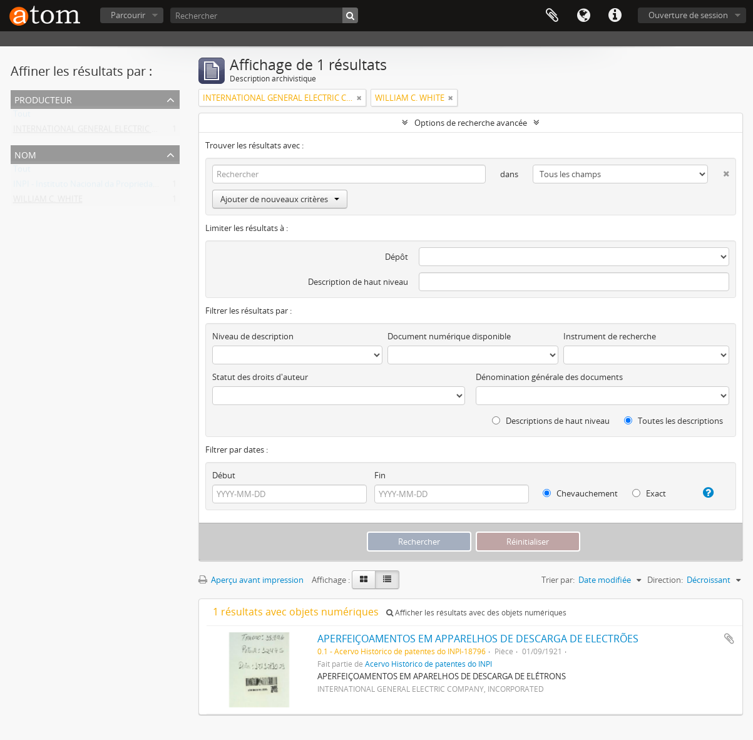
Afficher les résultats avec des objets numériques (476, 612)
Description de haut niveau (358, 281)
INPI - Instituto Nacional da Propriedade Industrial (106, 186)
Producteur (43, 98)
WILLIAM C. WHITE (48, 201)
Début (223, 475)
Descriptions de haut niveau (551, 420)
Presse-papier (552, 15)
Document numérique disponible (449, 336)
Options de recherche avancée (470, 122)
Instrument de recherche (609, 336)
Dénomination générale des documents (549, 377)
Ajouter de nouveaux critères (279, 199)
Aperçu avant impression (251, 579)
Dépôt (396, 256)
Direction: (665, 579)
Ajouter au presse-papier (729, 638)
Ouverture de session (688, 15)
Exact (649, 493)
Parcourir (128, 15)
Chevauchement (580, 493)
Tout (22, 116)
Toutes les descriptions (673, 420)
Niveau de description (253, 336)
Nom (25, 153)
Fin (380, 475)
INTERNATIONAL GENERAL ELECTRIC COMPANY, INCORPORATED (134, 131)
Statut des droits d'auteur (260, 377)
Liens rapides (614, 15)
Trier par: (558, 579)
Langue (583, 15)
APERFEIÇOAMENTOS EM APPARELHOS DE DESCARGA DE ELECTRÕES (477, 638)
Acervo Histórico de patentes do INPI (428, 664)
